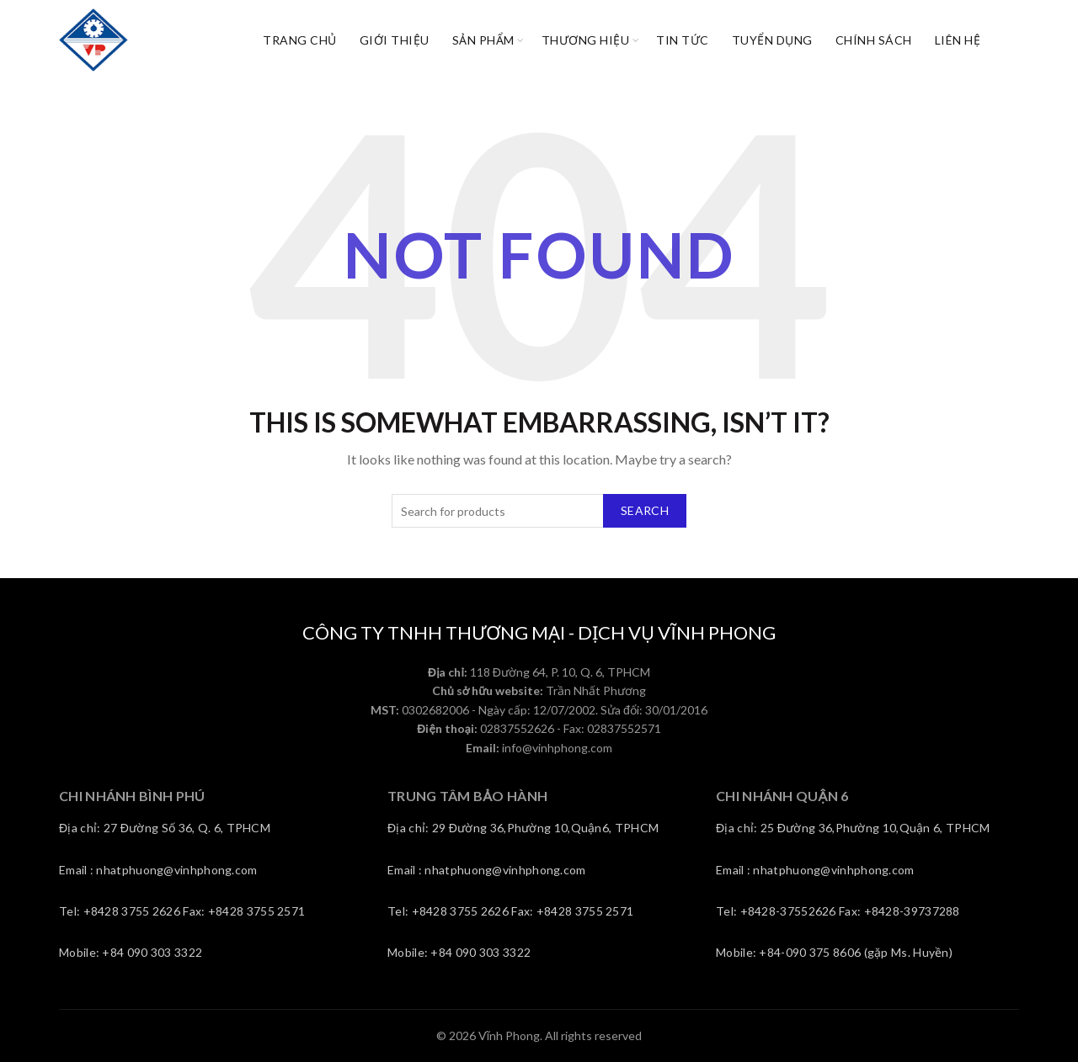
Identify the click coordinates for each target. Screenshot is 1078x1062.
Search (645, 510)
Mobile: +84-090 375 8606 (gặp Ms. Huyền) (834, 952)
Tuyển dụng (772, 40)
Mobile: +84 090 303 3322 (130, 952)
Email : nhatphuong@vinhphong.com (158, 870)
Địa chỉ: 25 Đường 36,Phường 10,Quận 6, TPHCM (853, 827)
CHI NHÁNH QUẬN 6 (782, 796)
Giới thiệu (395, 40)
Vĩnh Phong (509, 1035)
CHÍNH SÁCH (873, 40)
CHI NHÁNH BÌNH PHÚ (132, 796)
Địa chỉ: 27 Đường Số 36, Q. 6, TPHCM (164, 827)
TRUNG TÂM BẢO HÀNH (467, 796)
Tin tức (682, 40)
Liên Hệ (958, 40)
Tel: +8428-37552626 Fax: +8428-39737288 (838, 911)
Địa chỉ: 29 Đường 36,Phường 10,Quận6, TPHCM (523, 827)
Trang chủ (300, 40)
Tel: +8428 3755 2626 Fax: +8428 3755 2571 (182, 911)
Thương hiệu (586, 40)
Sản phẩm (483, 40)
